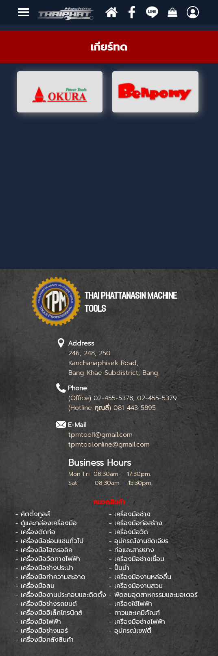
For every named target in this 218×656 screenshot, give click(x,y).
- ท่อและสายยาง (131, 550)
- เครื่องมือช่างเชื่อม (136, 559)
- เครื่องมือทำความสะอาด (50, 577)
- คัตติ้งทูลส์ (32, 514)
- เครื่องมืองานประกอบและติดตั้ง (60, 595)
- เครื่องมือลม (34, 586)
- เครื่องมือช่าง (129, 514)
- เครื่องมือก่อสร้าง (135, 523)
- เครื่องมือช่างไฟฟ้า (137, 622)
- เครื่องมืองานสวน (136, 586)
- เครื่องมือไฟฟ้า (38, 622)
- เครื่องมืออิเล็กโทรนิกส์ (48, 613)
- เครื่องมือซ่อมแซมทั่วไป (49, 541)
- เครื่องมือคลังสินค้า (44, 640)
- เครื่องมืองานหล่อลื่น (140, 577)
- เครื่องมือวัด (128, 532)
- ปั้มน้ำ (119, 568)
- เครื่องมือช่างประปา (44, 568)
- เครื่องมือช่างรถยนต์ (46, 604)
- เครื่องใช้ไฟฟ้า (130, 604)
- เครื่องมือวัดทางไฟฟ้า (47, 559)
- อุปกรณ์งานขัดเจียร (138, 541)
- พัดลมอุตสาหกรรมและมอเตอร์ (153, 595)
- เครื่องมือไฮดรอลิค (43, 550)
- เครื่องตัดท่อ (35, 532)
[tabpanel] (109, 47)
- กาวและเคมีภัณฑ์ (134, 613)
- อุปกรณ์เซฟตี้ (130, 631)
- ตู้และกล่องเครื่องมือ (46, 523)
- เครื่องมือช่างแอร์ (41, 631)
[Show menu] (23, 12)
